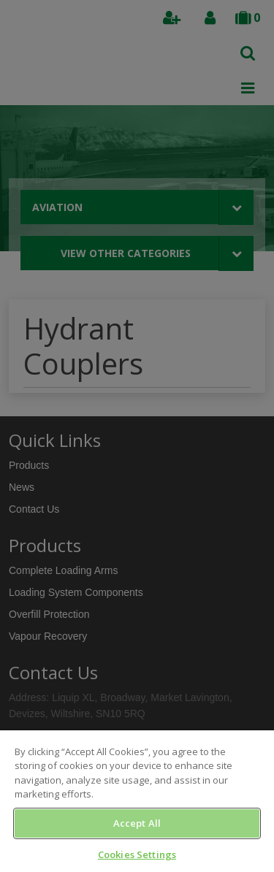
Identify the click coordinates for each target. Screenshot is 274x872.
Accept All (137, 823)
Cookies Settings (137, 854)
